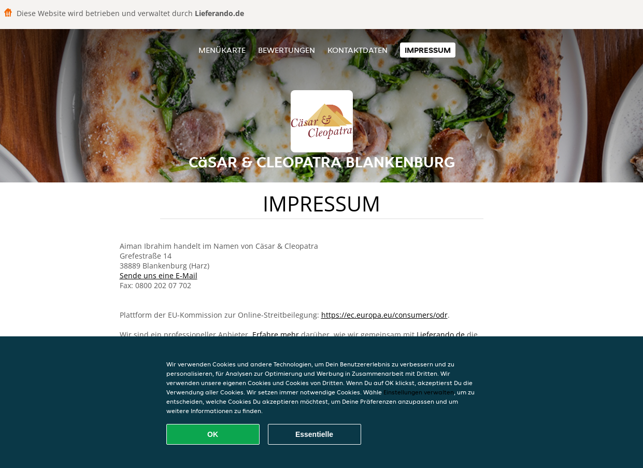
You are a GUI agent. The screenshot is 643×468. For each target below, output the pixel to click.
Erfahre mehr (275, 334)
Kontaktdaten (357, 50)
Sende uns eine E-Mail (158, 275)
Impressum (428, 50)
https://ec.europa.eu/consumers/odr (384, 315)
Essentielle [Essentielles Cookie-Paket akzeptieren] (314, 434)
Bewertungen (286, 50)
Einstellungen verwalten (418, 392)
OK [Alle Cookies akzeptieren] (212, 434)
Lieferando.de (441, 334)
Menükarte (222, 50)
